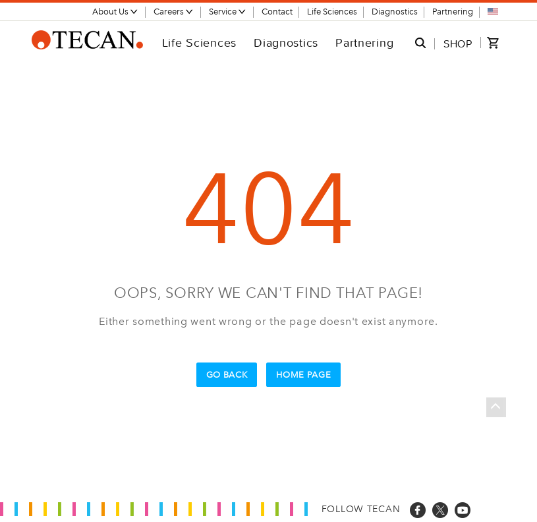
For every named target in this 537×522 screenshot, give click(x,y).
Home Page (303, 375)
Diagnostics (395, 11)
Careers (174, 11)
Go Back (227, 375)
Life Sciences (332, 11)
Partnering (452, 11)
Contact (277, 11)
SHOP (457, 43)
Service (227, 11)
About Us (115, 11)
